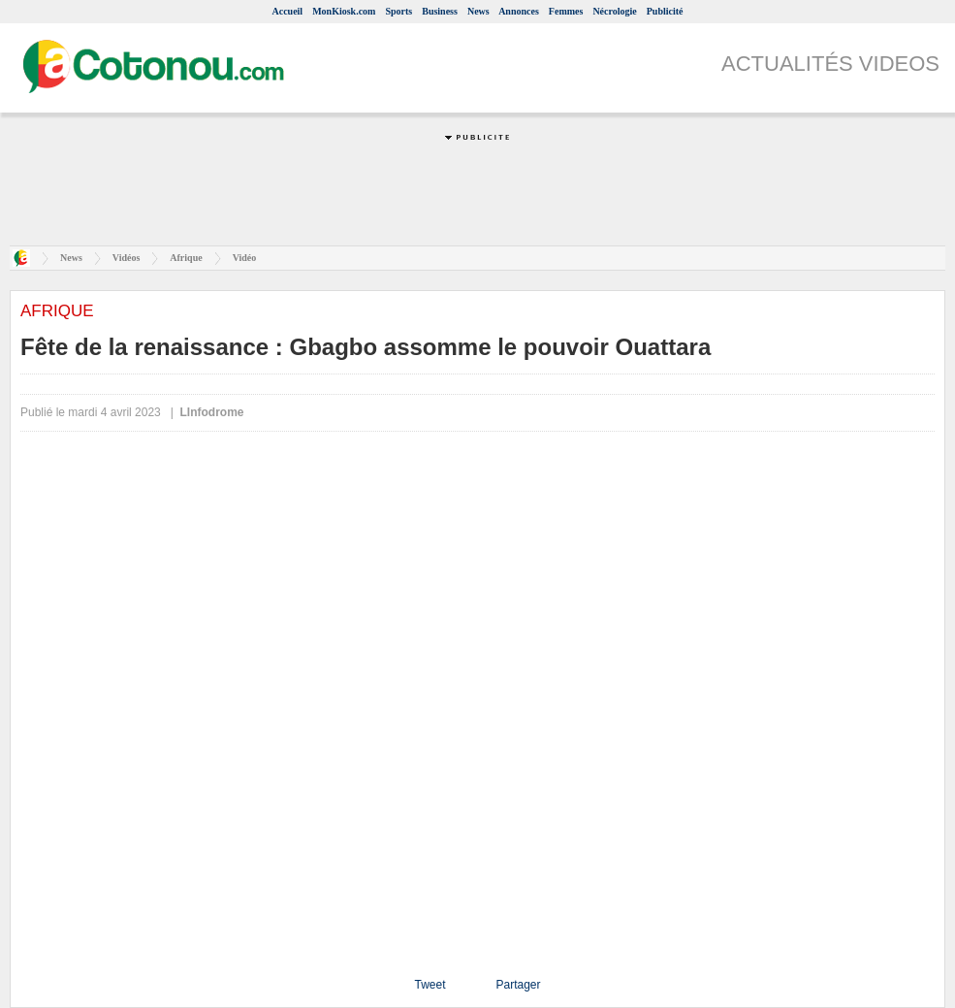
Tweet (429, 985)
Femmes (566, 11)
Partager (517, 985)
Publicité (665, 11)
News (478, 11)
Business (440, 11)
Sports (398, 11)
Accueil (286, 11)
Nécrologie (614, 11)
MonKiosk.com (343, 11)
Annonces (518, 11)
